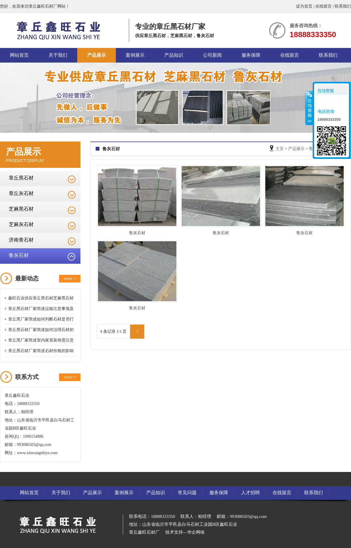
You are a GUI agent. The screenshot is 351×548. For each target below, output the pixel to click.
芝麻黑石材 (21, 209)
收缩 (309, 108)
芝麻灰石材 (21, 224)
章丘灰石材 (21, 193)
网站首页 (19, 55)
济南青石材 (21, 240)
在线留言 (323, 6)
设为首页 (304, 6)
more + (69, 278)
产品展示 (96, 55)
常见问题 (187, 492)
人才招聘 (250, 492)
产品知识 (173, 55)
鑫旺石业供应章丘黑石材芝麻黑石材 (41, 298)
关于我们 (58, 55)
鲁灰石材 (19, 255)
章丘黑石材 (21, 178)
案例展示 (135, 55)
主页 (280, 149)
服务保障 (251, 55)
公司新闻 (212, 55)
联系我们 (343, 6)
